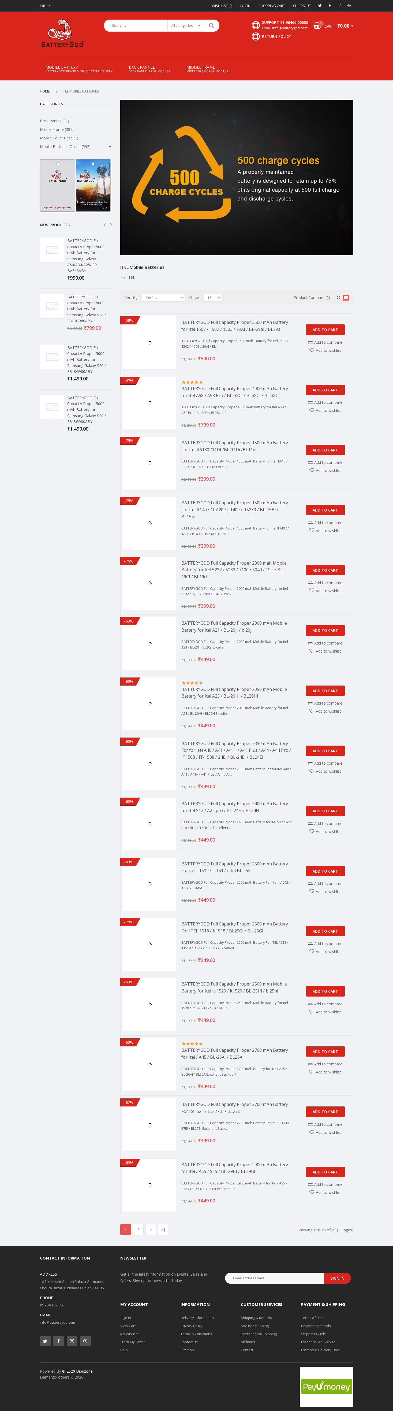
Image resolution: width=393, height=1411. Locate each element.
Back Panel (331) (54, 120)
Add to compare (328, 342)
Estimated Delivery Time (320, 1349)
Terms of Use (312, 1317)
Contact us (189, 1341)
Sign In (125, 1317)
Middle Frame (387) (57, 129)
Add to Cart (325, 329)
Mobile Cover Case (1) (59, 137)
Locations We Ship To (318, 1341)
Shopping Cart (272, 5)
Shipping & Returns (256, 1317)
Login (245, 5)
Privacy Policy (192, 1325)
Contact (247, 1349)
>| (163, 1229)
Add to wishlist (328, 350)
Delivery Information (197, 1317)
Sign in (338, 1278)
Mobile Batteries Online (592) (65, 146)
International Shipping (259, 1333)
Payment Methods (316, 1325)
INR (42, 5)
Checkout (302, 5)
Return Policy (276, 36)
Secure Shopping (255, 1325)
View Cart (128, 1325)
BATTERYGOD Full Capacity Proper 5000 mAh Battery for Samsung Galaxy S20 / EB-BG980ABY (86, 309)
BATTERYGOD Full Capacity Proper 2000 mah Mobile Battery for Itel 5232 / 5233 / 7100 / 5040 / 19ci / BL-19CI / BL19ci (234, 570)
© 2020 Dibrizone (77, 1371)
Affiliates (248, 1341)
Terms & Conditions (196, 1333)
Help (124, 1349)
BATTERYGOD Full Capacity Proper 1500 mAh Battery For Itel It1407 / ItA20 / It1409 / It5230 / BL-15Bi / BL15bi (234, 509)
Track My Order (132, 1341)
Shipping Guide (313, 1333)
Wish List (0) (222, 5)
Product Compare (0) (312, 297)
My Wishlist (129, 1333)
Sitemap (187, 1349)
